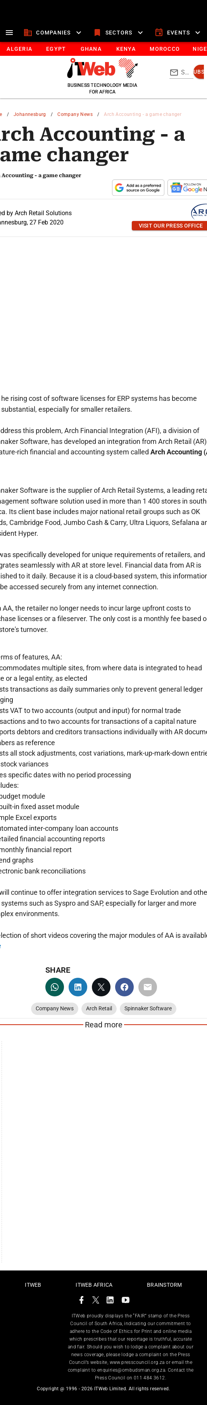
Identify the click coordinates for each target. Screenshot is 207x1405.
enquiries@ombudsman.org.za (131, 1370)
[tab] (19, 49)
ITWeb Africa (94, 1285)
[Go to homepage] (102, 76)
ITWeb (33, 1285)
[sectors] (119, 32)
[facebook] (124, 987)
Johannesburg (30, 114)
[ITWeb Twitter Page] (95, 1301)
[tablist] (103, 49)
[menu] (9, 32)
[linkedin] (78, 987)
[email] (147, 987)
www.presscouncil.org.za (137, 1362)
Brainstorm (164, 1285)
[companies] (53, 32)
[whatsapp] (54, 987)
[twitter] (101, 987)
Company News (75, 114)
